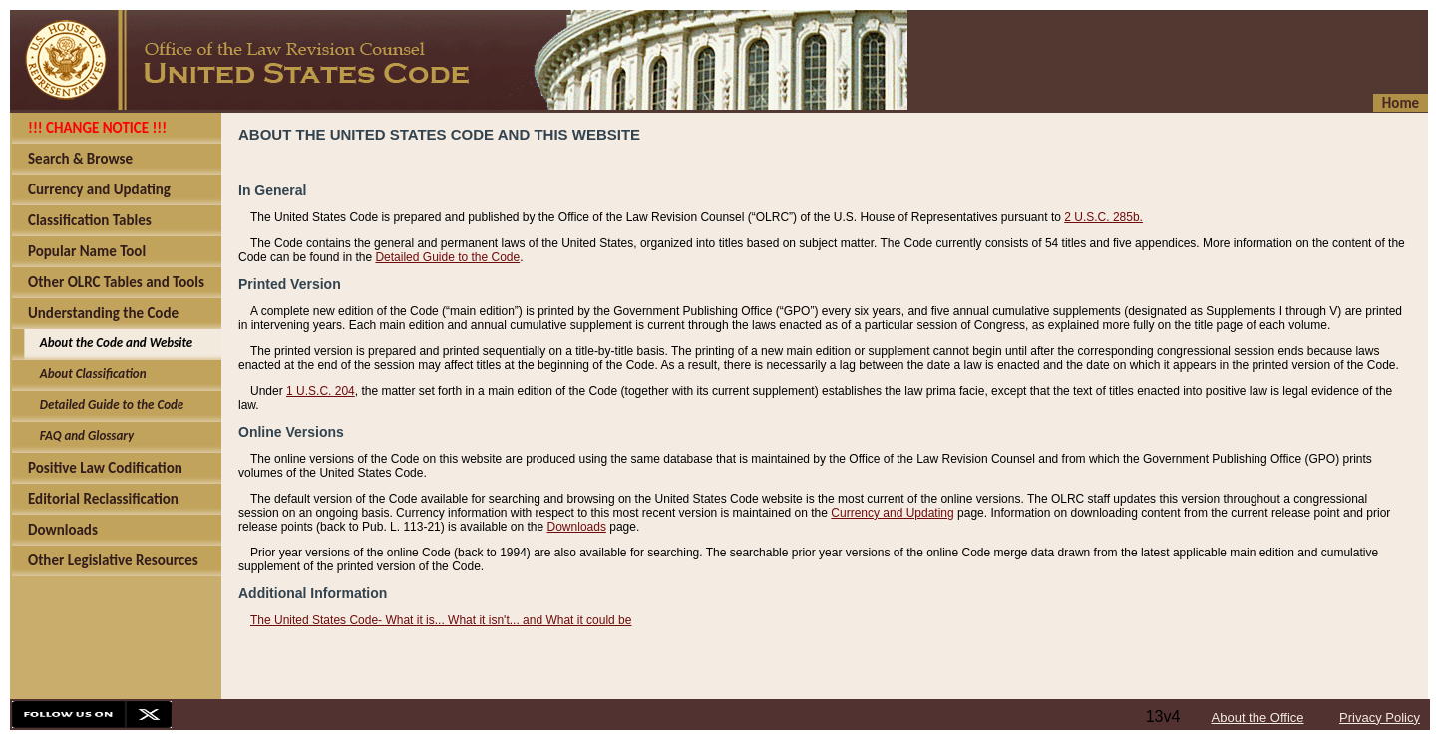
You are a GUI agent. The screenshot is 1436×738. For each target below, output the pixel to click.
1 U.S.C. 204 (320, 391)
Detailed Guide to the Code (447, 257)
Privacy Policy (1379, 717)
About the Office (1258, 717)
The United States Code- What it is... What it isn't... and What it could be (440, 620)
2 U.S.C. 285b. (1103, 217)
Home (1400, 103)
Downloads (576, 527)
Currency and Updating (892, 513)
